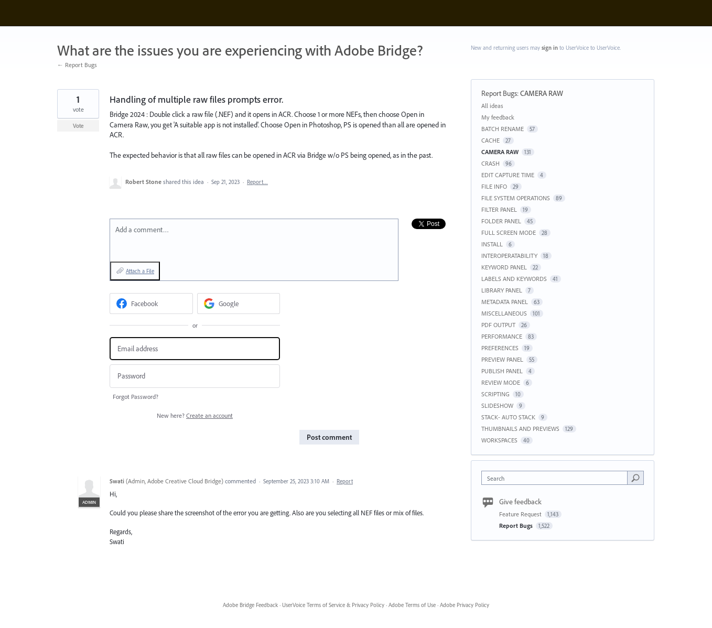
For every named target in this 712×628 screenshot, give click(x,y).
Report (345, 481)
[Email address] (195, 349)
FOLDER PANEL (501, 221)
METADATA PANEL (504, 302)
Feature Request (521, 514)
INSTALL (492, 244)
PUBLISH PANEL (502, 371)
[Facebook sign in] (151, 303)
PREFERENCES (500, 348)
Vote (78, 125)
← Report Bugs (77, 65)
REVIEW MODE (500, 382)
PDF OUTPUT (498, 325)
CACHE (490, 140)
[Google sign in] (239, 303)
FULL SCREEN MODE (508, 232)
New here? (195, 415)
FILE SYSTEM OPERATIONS (515, 198)
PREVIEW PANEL (502, 359)
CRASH (490, 163)
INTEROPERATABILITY (509, 255)
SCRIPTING (495, 394)
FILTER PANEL (499, 209)
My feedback (497, 117)
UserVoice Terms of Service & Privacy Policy (333, 605)
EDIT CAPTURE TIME (507, 175)
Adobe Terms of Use (412, 605)
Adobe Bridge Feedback (250, 605)
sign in (550, 47)
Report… (257, 182)
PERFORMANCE (501, 336)
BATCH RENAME (502, 129)
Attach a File (140, 271)
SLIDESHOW (497, 405)
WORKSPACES (499, 440)
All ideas (492, 106)
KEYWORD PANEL (504, 267)
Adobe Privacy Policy (464, 605)
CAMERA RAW (541, 93)
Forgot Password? (135, 396)
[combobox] (557, 478)
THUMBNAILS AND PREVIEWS (520, 428)
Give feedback (520, 501)
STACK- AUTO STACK (508, 417)
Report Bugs (499, 93)
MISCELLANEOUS (504, 313)
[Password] (195, 376)
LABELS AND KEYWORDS (514, 279)
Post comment (329, 437)
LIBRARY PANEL (501, 290)
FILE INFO (494, 186)
